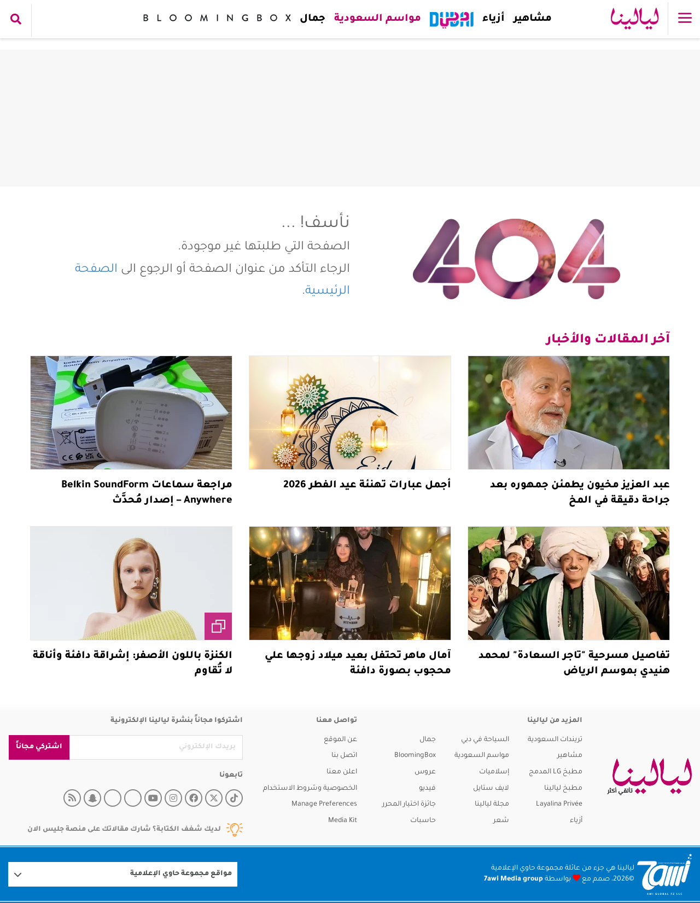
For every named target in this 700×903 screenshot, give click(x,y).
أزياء (493, 19)
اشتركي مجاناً (39, 747)
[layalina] (649, 776)
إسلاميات (494, 772)
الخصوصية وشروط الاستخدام (310, 789)
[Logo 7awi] (664, 874)
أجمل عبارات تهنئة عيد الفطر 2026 (367, 485)
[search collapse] (16, 20)
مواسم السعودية (377, 19)
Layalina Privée (559, 804)
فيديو (427, 789)
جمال (312, 19)
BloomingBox (415, 756)
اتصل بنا (344, 756)
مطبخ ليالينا (563, 789)
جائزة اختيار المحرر (409, 804)
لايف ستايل (491, 789)
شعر (501, 821)
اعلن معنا (341, 772)
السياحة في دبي (485, 740)
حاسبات (423, 821)
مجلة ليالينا (492, 804)
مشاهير (532, 19)
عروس (425, 772)
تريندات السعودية (555, 740)
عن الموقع (340, 740)
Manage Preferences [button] (324, 804)
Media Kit (342, 821)
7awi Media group (513, 879)
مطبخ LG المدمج (555, 772)
